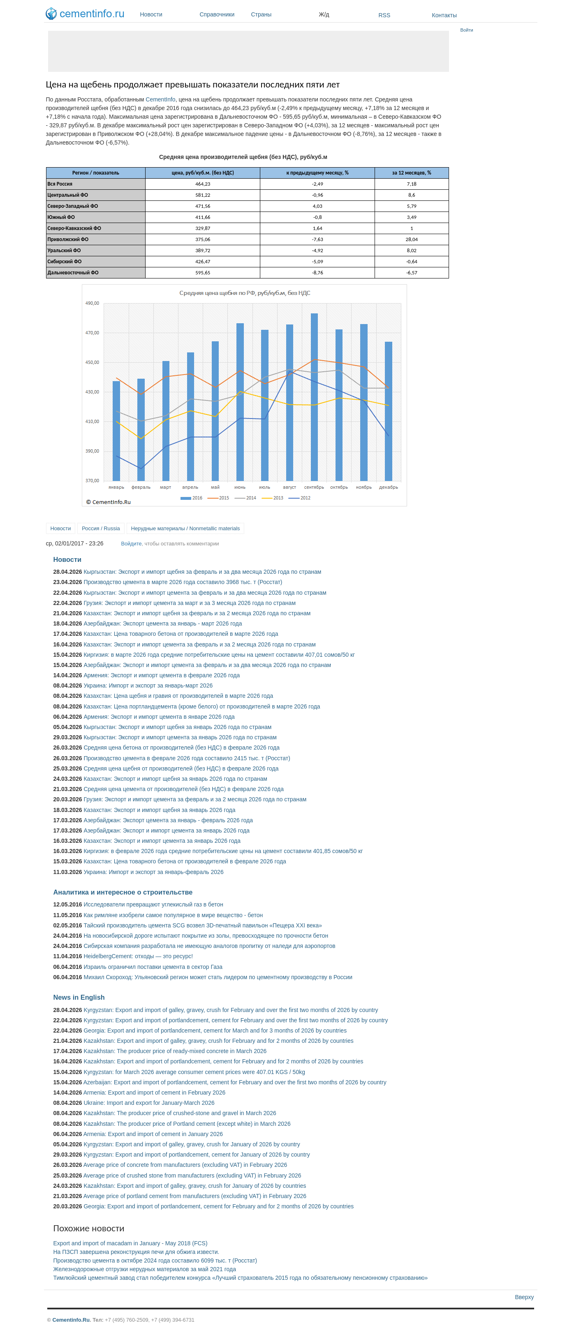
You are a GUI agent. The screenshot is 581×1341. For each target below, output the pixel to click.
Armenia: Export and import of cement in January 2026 (153, 1134)
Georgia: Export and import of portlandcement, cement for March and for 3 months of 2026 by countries (215, 1030)
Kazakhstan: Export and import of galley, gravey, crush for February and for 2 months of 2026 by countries (218, 1040)
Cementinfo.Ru (71, 1320)
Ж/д (324, 14)
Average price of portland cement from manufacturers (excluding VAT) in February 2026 (194, 1196)
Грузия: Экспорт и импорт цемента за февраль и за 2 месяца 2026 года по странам (194, 799)
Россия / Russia (101, 528)
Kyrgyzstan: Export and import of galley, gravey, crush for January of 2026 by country (191, 1144)
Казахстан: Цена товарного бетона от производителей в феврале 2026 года (184, 861)
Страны (283, 14)
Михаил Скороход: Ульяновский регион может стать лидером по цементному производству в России (217, 977)
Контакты (444, 15)
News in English (79, 997)
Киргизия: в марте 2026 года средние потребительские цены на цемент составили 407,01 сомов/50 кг (219, 654)
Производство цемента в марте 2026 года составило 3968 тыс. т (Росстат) (182, 582)
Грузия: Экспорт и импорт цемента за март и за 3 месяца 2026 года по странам (189, 603)
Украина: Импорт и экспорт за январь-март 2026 (148, 685)
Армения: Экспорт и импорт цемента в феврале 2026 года (161, 675)
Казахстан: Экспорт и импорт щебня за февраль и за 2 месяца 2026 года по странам (196, 613)
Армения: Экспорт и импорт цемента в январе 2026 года (158, 716)
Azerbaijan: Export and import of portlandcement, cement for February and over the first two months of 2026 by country (235, 1082)
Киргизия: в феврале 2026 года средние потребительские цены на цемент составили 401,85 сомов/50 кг (223, 851)
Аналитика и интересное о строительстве (123, 892)
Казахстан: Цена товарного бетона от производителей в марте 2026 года (180, 633)
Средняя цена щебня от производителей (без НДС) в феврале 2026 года (180, 768)
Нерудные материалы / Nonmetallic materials (185, 528)
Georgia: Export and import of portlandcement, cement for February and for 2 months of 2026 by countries (218, 1206)
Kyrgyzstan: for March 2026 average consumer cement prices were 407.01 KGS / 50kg (194, 1072)
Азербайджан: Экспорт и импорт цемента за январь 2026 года (166, 830)
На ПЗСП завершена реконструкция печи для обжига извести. (136, 1252)
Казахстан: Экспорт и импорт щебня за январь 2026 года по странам (175, 778)
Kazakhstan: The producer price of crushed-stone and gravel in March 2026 (179, 1113)
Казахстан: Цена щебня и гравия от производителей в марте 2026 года (178, 695)
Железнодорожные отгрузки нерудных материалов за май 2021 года (144, 1269)
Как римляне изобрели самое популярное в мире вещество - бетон (173, 915)
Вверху (524, 1297)
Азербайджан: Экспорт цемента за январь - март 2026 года (162, 623)
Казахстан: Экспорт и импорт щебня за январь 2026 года (159, 810)
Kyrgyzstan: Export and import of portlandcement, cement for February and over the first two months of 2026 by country (235, 1020)
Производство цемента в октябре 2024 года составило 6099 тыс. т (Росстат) (155, 1260)
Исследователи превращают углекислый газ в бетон (153, 904)
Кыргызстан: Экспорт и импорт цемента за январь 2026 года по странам (180, 737)
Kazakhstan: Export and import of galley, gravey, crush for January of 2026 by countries (194, 1185)
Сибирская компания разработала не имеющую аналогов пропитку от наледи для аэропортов (209, 946)
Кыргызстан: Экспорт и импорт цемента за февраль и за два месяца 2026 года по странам (204, 592)
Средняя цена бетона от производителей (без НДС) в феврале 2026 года (181, 747)
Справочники (223, 14)
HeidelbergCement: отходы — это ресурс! (138, 956)
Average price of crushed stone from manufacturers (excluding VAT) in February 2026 (192, 1175)
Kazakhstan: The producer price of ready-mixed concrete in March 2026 (174, 1051)
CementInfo (160, 99)
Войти (467, 30)
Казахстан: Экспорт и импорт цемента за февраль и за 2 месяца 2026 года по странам (199, 644)
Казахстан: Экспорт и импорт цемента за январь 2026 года (162, 840)
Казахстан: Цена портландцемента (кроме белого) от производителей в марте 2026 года (201, 706)
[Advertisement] (248, 51)
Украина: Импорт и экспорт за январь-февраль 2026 (153, 872)
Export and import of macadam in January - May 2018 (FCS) (130, 1243)
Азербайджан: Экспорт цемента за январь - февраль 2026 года (167, 820)
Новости (168, 14)
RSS (385, 15)
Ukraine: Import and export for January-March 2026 (148, 1102)
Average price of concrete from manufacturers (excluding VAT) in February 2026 (185, 1165)
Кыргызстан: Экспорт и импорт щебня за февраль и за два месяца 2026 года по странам (202, 571)
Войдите (131, 544)
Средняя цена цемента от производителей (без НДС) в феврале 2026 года (183, 789)
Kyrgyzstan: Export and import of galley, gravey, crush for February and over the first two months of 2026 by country (230, 1010)
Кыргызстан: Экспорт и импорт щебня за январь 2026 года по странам (177, 727)
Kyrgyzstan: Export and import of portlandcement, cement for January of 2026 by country (196, 1154)
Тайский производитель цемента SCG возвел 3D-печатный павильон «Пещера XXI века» (202, 925)
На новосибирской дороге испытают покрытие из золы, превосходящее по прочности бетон (205, 935)
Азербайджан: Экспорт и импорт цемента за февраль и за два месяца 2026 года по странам (207, 665)
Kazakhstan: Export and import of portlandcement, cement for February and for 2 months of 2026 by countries (223, 1061)
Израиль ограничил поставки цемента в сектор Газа (152, 967)
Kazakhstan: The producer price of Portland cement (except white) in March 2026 (186, 1123)
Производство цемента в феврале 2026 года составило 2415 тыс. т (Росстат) (186, 758)
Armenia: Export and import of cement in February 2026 (154, 1092)
